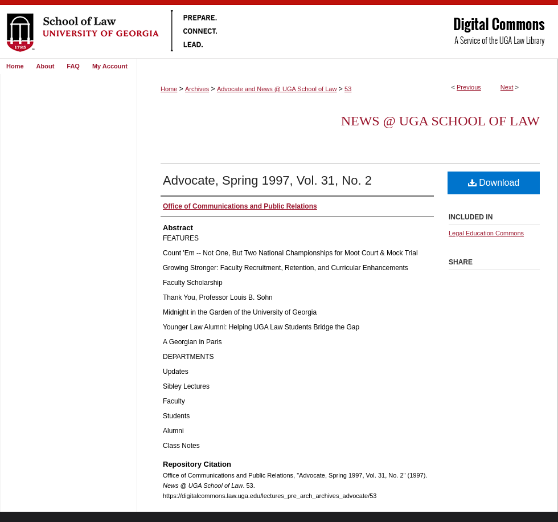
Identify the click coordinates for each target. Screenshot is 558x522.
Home (169, 88)
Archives (197, 88)
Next (507, 87)
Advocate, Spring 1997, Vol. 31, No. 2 (267, 180)
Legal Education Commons (486, 233)
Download (494, 182)
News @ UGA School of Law (440, 120)
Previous (469, 87)
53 (347, 88)
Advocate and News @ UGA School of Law (277, 88)
